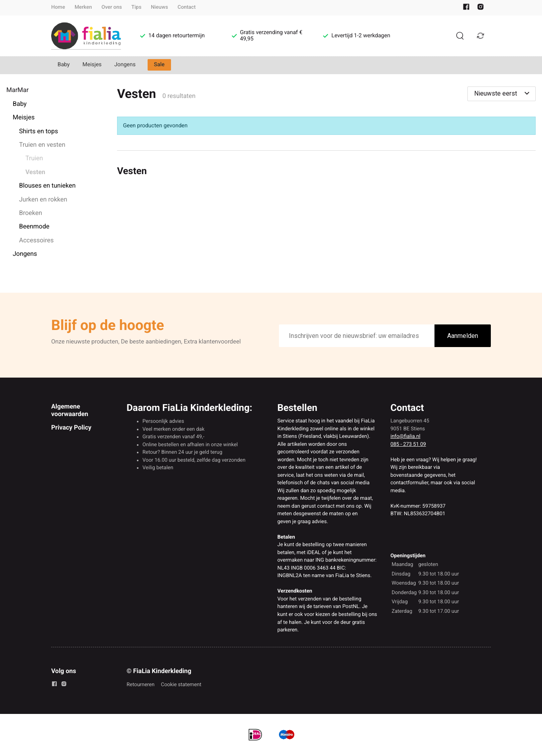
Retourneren (140, 685)
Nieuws (159, 7)
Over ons (112, 7)
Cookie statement (181, 685)
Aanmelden (462, 336)
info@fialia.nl (405, 436)
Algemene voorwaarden (69, 410)
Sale (159, 64)
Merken (83, 7)
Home (58, 7)
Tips (136, 7)
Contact (186, 7)
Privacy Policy (71, 427)
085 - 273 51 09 (408, 444)
